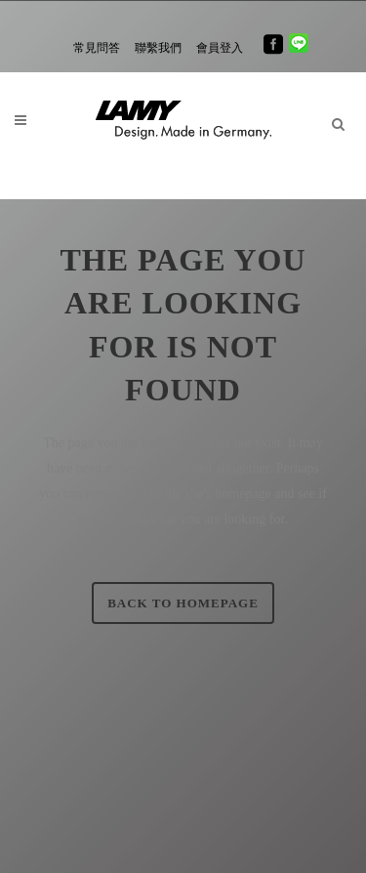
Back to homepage (183, 603)
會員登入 (219, 48)
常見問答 (96, 48)
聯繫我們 (158, 48)
